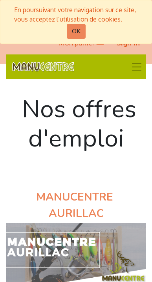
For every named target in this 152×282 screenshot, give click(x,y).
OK (76, 31)
